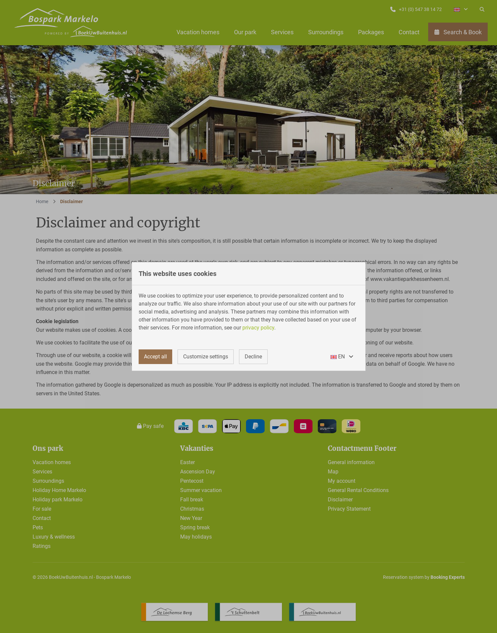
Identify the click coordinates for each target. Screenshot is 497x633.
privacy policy (258, 327)
